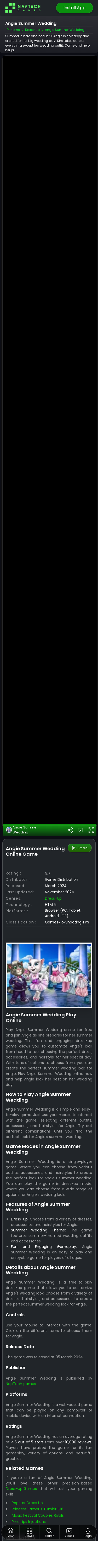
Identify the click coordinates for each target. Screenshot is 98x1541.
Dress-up (53, 867)
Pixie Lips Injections (29, 1490)
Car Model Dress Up (29, 1497)
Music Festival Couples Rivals (38, 1484)
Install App (74, 8)
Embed (79, 817)
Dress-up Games (21, 1457)
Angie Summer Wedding (22, 799)
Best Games (58, 1516)
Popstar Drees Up (27, 1472)
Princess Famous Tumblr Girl (37, 1478)
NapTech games (21, 1352)
